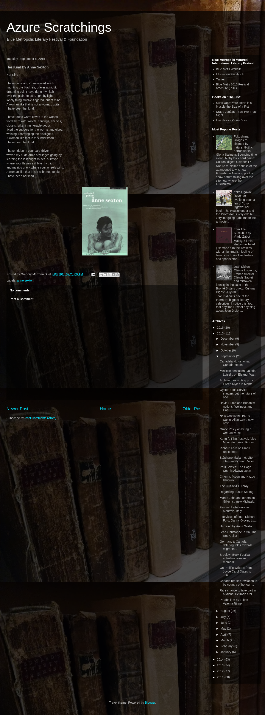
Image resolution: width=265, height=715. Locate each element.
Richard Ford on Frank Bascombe (235, 449)
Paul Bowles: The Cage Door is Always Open (235, 468)
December (227, 338)
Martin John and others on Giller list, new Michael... (238, 499)
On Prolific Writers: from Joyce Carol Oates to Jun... (236, 571)
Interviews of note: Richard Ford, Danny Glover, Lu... (238, 518)
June (224, 622)
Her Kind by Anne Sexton (236, 526)
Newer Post (17, 408)
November (227, 344)
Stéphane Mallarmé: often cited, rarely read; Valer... (238, 459)
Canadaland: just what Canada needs (235, 363)
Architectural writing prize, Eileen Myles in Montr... (237, 382)
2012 (220, 671)
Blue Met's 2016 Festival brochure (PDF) (232, 86)
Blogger (150, 702)
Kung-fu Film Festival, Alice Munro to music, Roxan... (238, 440)
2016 (220, 327)
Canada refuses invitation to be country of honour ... (238, 582)
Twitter (220, 79)
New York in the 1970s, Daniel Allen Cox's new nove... (237, 419)
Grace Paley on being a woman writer (235, 431)
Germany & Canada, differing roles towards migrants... (236, 545)
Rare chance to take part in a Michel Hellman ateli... (238, 592)
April (223, 634)
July (223, 617)
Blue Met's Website (229, 69)
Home (105, 408)
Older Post (192, 408)
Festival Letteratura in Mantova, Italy (234, 509)
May (223, 628)
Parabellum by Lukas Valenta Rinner (234, 601)
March (225, 640)
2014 (220, 659)
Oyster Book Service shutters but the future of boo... (238, 393)
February (226, 646)
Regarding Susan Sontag (236, 492)
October (226, 350)
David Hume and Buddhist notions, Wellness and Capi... (237, 406)
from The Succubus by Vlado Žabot (242, 233)
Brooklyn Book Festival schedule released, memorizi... (235, 558)
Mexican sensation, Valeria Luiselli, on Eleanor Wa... (238, 372)
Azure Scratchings (58, 27)
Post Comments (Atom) (40, 418)
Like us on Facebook (230, 74)
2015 (220, 333)
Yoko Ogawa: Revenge (243, 193)
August (225, 611)
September (228, 356)
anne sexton (25, 280)
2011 (220, 677)
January (226, 652)
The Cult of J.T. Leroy (234, 486)
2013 (220, 665)
